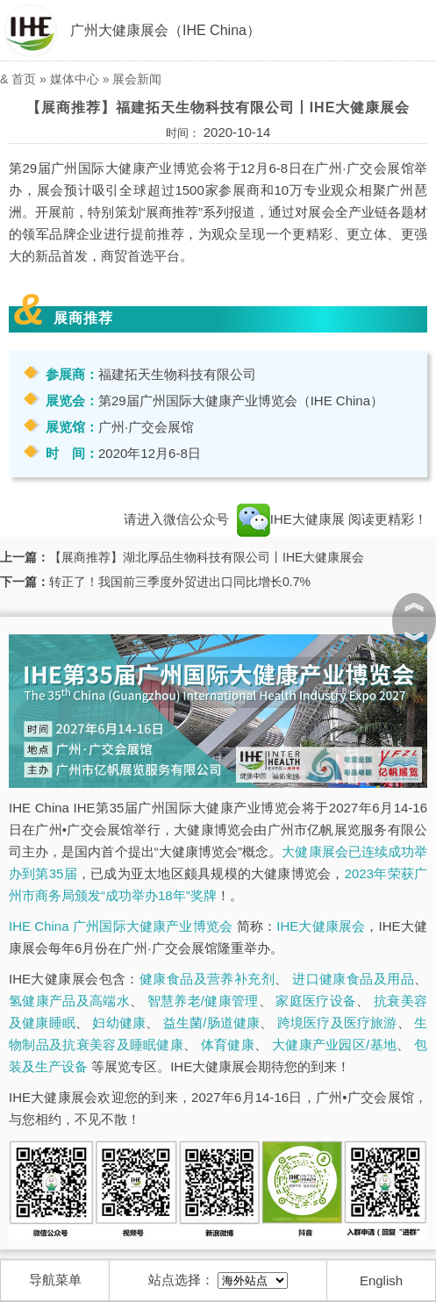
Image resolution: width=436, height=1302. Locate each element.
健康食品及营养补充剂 (207, 978)
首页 (23, 79)
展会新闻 (136, 79)
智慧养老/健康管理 (203, 1000)
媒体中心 (74, 79)
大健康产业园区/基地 (334, 1044)
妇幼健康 (119, 1022)
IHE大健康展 (290, 519)
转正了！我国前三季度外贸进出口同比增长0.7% (180, 582)
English (381, 1280)
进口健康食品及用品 (353, 978)
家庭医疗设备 (315, 1000)
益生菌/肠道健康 (212, 1022)
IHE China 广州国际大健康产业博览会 (120, 926)
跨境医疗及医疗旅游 (337, 1022)
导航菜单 (55, 1279)
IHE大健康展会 (320, 926)
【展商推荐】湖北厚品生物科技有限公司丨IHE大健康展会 (206, 557)
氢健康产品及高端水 (69, 1000)
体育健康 (227, 1044)
